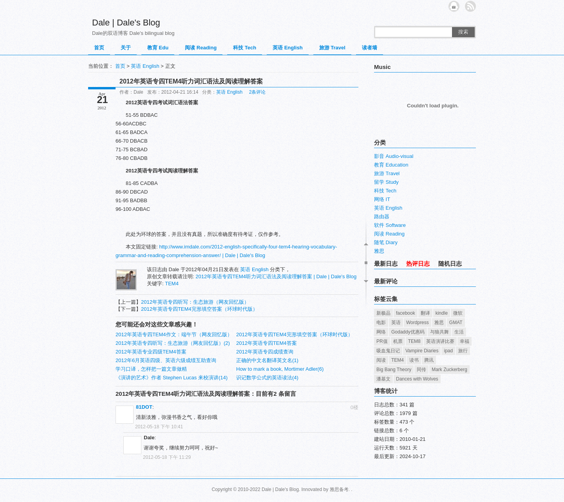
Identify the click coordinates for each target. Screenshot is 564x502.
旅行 (463, 350)
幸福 (464, 341)
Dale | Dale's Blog (126, 22)
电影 (381, 322)
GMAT (456, 322)
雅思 (379, 251)
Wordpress (417, 322)
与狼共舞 (439, 332)
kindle (442, 313)
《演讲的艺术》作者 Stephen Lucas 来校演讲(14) (172, 378)
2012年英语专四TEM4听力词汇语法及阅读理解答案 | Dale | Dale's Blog (275, 276)
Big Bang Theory (393, 369)
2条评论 (257, 92)
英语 (396, 322)
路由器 (381, 216)
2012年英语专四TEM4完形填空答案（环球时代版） (199, 309)
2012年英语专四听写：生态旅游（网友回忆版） (195, 302)
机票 (398, 341)
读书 (414, 360)
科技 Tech (244, 48)
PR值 (382, 341)
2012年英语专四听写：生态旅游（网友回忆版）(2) (173, 343)
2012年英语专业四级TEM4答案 (151, 352)
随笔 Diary (386, 242)
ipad (448, 350)
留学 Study (386, 182)
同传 (421, 369)
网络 (381, 332)
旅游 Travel (332, 48)
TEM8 (414, 341)
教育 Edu (157, 48)
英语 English (288, 48)
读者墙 (369, 48)
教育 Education (391, 165)
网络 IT (382, 199)
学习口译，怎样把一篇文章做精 (151, 369)
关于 (126, 48)
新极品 (383, 313)
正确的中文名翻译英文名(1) (267, 360)
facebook (405, 313)
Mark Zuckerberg (449, 369)
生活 (459, 332)
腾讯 (429, 360)
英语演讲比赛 (440, 341)
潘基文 (383, 379)
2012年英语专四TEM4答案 (266, 343)
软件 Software (390, 225)
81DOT (144, 407)
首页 (99, 48)
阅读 (381, 360)
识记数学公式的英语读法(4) (267, 378)
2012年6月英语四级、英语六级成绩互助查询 (166, 360)
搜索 (463, 32)
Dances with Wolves (417, 379)
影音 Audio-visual (393, 156)
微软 (458, 313)
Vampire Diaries (421, 350)
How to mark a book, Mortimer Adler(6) (280, 369)
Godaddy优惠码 (408, 332)
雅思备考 (339, 489)
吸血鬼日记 (388, 350)
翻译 (425, 313)
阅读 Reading (201, 48)
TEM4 (172, 283)
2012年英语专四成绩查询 (264, 352)
